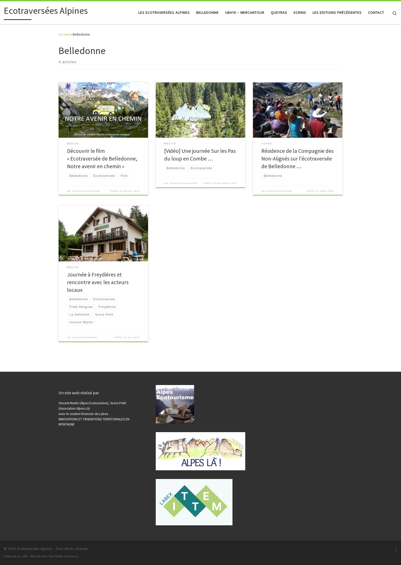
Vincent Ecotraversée (86, 191)
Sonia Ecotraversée (279, 191)
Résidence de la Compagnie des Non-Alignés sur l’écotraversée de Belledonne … (297, 158)
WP (25, 556)
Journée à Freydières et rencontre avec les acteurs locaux (98, 282)
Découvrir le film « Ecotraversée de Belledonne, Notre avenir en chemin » (102, 158)
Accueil (64, 34)
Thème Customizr (66, 556)
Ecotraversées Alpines (34, 549)
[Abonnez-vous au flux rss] (396, 550)
